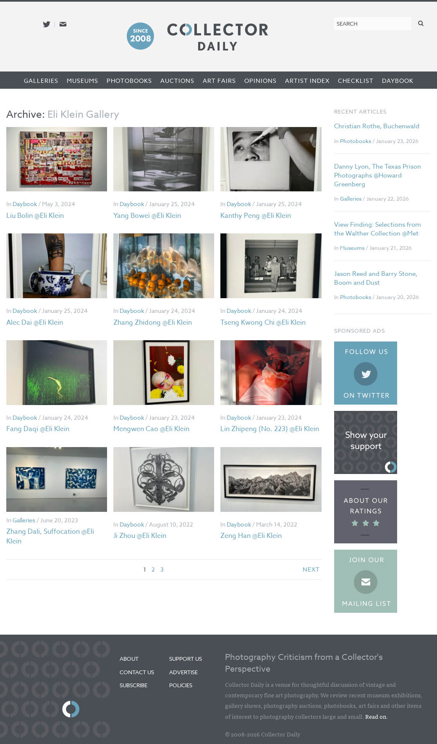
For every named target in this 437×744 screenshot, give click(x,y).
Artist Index (307, 81)
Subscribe (133, 685)
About (129, 658)
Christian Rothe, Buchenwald (376, 126)
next (311, 569)
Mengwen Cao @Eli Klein (151, 429)
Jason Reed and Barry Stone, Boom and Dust (375, 278)
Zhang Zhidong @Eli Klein (152, 323)
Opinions (260, 81)
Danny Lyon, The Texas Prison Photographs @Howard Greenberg (377, 175)
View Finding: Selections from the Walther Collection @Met (377, 229)
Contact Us (137, 672)
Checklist (356, 81)
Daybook (397, 81)
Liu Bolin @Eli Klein (35, 216)
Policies (180, 685)
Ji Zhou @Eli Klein (139, 536)
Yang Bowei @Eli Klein (147, 216)
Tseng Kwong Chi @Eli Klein (263, 323)
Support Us (185, 658)
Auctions (177, 81)
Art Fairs (219, 81)
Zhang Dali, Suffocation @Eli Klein (50, 536)
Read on (375, 716)
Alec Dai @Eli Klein (34, 323)
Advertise (183, 672)
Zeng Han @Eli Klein (251, 536)
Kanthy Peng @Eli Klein (255, 216)
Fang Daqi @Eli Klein (37, 429)
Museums (82, 81)
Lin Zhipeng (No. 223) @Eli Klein (269, 429)
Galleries (41, 81)
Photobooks (129, 81)
